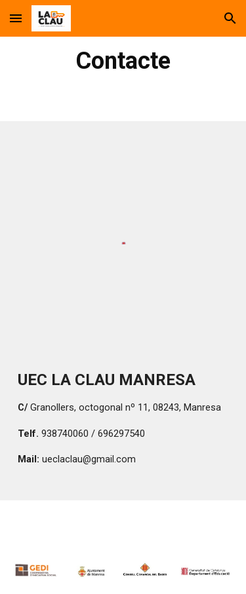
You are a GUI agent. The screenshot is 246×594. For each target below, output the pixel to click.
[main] (123, 60)
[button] (15, 18)
